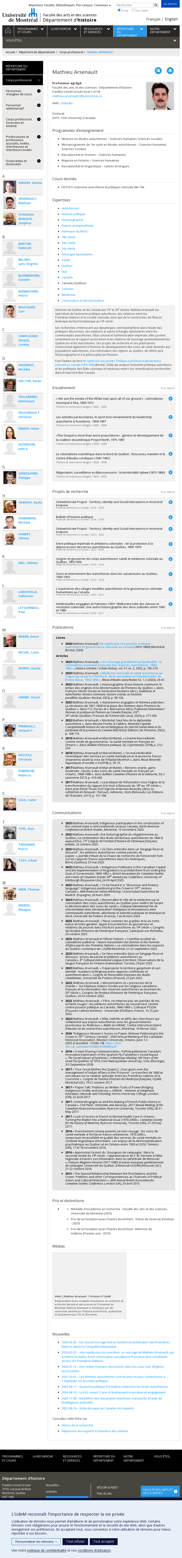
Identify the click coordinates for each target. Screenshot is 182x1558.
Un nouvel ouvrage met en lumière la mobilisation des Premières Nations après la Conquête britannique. (116, 1344)
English (171, 19)
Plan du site (104, 1493)
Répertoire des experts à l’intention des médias (95, 1431)
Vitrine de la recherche (77, 1425)
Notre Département (134, 1458)
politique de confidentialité (46, 1550)
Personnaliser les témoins (36, 1541)
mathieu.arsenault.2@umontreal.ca (77, 96)
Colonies (68, 289)
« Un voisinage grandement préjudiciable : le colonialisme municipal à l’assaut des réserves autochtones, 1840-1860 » (113, 665)
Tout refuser (75, 1541)
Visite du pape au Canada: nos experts (98, 1408)
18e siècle (68, 237)
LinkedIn (67, 103)
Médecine (68, 295)
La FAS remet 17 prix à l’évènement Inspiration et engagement (113, 1392)
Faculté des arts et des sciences (70, 15)
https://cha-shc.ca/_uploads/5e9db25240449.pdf (93, 1044)
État (64, 271)
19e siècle (68, 243)
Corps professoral (71, 52)
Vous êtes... (163, 1456)
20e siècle (68, 248)
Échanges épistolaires (77, 254)
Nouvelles (52, 1485)
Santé (66, 260)
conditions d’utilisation (94, 1550)
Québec (67, 266)
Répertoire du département (37, 52)
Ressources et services (72, 1458)
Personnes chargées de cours (19, 92)
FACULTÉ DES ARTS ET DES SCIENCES (158, 1491)
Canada (67, 277)
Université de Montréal (20, 15)
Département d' (69, 20)
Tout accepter (103, 1541)
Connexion (102, 5)
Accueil (10, 52)
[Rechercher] (156, 5)
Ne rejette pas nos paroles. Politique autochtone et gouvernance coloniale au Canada (108, 645)
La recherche (43, 1456)
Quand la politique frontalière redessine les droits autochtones (115, 1387)
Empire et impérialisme (77, 225)
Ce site (123, 10)
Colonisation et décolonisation (83, 300)
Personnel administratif (15, 106)
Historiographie (72, 220)
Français (153, 19)
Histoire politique (73, 214)
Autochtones (70, 208)
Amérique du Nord (74, 231)
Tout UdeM (139, 10)
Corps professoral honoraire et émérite (19, 122)
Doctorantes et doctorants (16, 162)
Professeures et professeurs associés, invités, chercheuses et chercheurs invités (19, 143)
